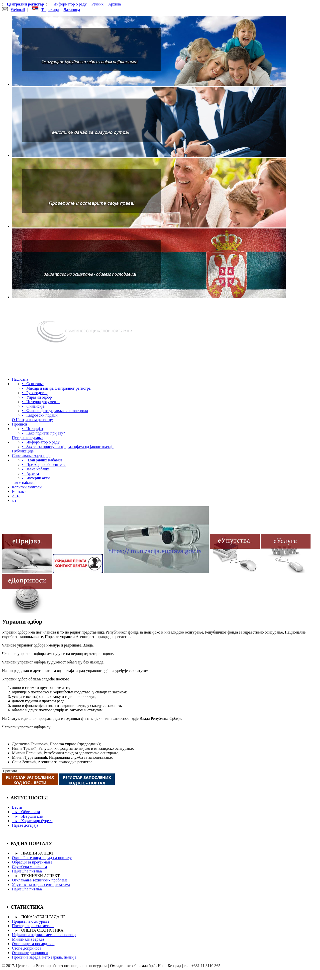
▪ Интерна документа (41, 402)
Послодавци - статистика (33, 926)
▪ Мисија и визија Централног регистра (56, 388)
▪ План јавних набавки (42, 460)
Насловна (20, 379)
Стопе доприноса (26, 948)
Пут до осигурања (27, 437)
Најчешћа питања (27, 871)
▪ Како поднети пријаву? (43, 433)
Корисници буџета (32, 821)
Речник (98, 4)
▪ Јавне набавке (36, 469)
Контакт (19, 491)
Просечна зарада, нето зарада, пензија (44, 957)
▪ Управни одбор (37, 397)
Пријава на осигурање (30, 921)
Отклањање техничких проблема (40, 880)
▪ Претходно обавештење (44, 464)
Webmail (18, 9)
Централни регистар (25, 4)
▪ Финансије (33, 406)
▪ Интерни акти (36, 478)
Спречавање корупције (31, 455)
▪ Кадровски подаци (40, 415)
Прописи (19, 424)
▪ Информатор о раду (41, 442)
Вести (17, 807)
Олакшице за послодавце (33, 944)
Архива (114, 4)
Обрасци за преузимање (32, 862)
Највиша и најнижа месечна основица (44, 935)
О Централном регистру (32, 420)
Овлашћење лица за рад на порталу (42, 858)
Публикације (23, 451)
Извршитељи (27, 816)
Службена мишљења (29, 866)
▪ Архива (30, 473)
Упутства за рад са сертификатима (41, 884)
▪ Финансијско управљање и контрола (55, 411)
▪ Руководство (34, 393)
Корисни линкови (27, 487)
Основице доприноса (30, 953)
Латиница (72, 9)
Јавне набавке (23, 482)
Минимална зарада (28, 939)
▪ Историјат (32, 429)
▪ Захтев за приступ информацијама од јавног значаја (67, 446)
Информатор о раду (70, 4)
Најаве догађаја (25, 825)
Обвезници (26, 812)
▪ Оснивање (33, 384)
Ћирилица (50, 9)
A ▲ (16, 496)
